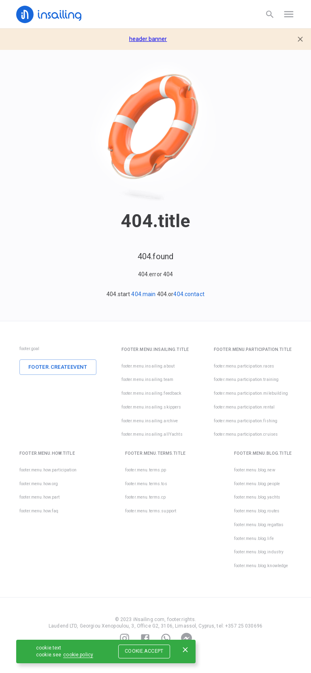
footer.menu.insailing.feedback (151, 393)
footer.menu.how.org (38, 483)
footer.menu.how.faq (39, 511)
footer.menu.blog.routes (256, 511)
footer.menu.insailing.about (148, 366)
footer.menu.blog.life (254, 538)
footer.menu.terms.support (150, 511)
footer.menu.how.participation (48, 470)
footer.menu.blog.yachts (257, 497)
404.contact (188, 294)
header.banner (148, 39)
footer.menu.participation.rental (244, 407)
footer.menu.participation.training (246, 379)
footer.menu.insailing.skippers (151, 407)
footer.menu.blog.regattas (258, 524)
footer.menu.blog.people (257, 483)
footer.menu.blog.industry (258, 552)
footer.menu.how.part (39, 497)
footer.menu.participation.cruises (234, 434)
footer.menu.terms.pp (145, 470)
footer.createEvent (57, 367)
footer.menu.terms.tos (146, 483)
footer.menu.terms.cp (145, 497)
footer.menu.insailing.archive (149, 421)
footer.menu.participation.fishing (245, 421)
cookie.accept (144, 651)
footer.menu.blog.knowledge (261, 565)
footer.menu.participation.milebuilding (251, 393)
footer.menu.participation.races (244, 366)
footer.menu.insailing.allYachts (152, 434)
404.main (143, 294)
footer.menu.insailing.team (147, 379)
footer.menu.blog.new (254, 470)
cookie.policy (78, 655)
